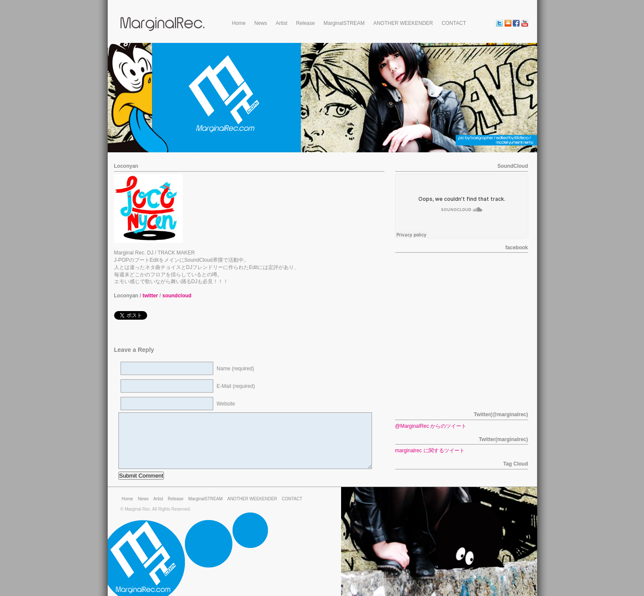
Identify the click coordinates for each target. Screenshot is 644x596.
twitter (150, 296)
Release (305, 23)
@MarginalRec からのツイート (431, 426)
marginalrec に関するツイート (430, 451)
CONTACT (453, 23)
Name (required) (235, 369)
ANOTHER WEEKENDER (403, 23)
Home (239, 23)
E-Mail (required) (236, 386)
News (260, 23)
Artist (281, 23)
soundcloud (176, 296)
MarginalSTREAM (344, 23)
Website (226, 404)
